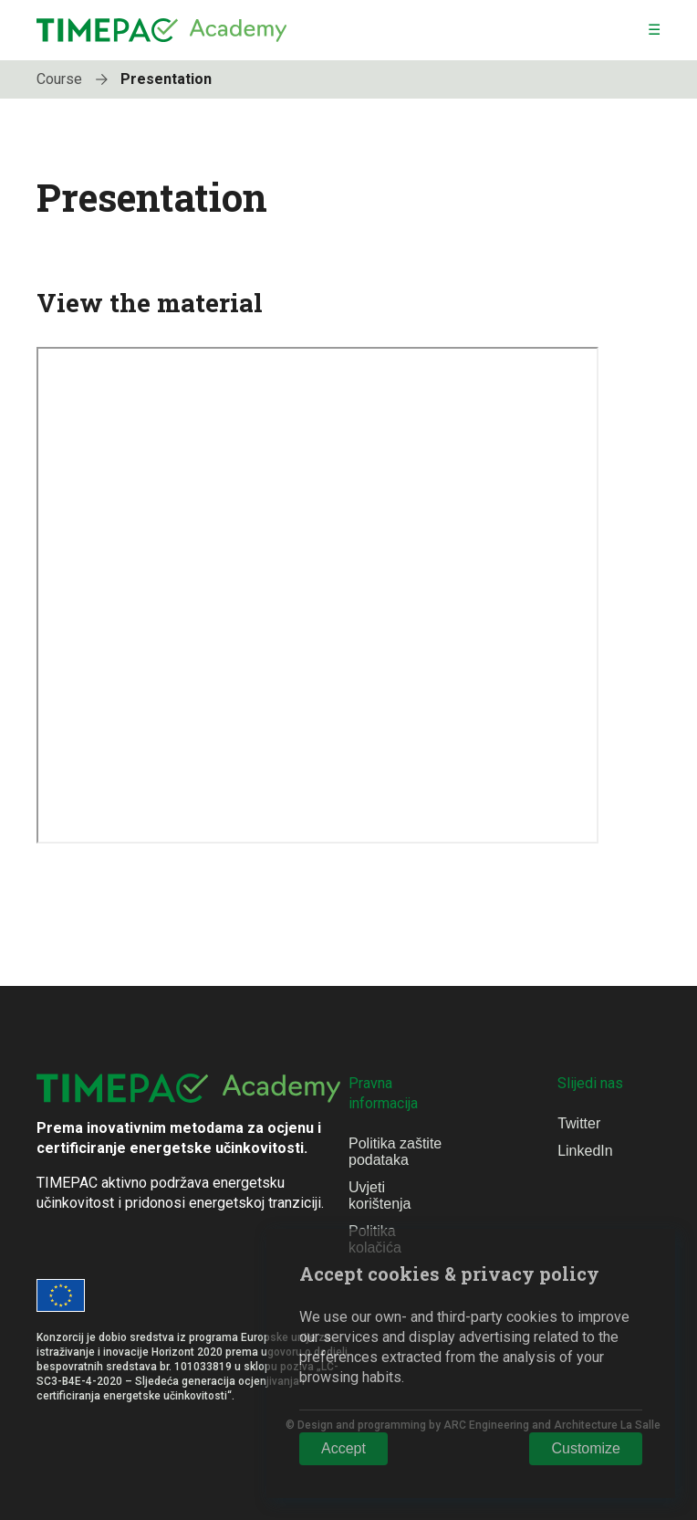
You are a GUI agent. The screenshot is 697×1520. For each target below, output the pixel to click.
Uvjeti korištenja (379, 1195)
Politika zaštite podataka (395, 1152)
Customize (585, 1448)
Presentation (166, 79)
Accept (343, 1448)
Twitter (578, 1123)
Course (76, 79)
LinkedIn (585, 1150)
